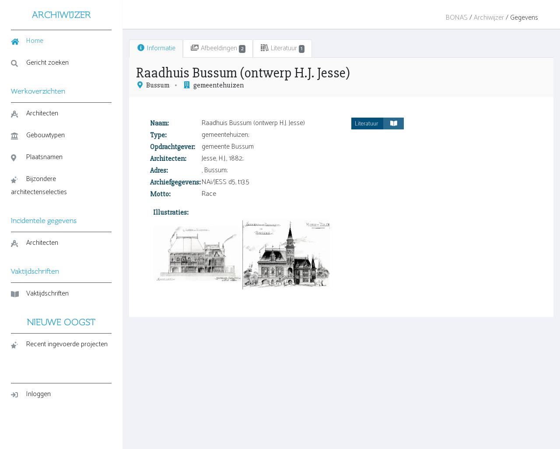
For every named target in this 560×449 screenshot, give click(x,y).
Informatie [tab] (155, 48)
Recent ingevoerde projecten (59, 344)
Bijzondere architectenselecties (39, 185)
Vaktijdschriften (40, 293)
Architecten (34, 113)
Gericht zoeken (40, 63)
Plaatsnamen (37, 157)
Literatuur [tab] (282, 48)
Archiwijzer (489, 18)
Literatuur (379, 123)
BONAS (457, 18)
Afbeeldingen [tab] (217, 48)
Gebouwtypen (38, 135)
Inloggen (31, 394)
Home (27, 41)
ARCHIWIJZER (61, 15)
